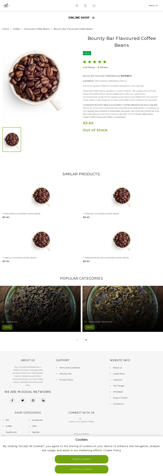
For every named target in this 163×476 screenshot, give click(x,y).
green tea (129, 111)
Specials (35, 432)
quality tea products (97, 111)
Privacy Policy (66, 379)
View (7, 327)
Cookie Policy (112, 450)
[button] (8, 78)
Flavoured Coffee (104, 117)
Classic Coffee (89, 117)
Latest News (119, 373)
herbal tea (149, 111)
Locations (117, 379)
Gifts (34, 426)
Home (6, 29)
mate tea (91, 114)
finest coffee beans (144, 114)
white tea (139, 111)
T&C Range (118, 385)
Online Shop (81, 17)
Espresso (121, 117)
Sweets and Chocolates (11, 435)
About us (117, 367)
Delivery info (65, 373)
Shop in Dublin (120, 397)
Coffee (16, 29)
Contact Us (118, 403)
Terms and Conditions (69, 367)
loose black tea (117, 111)
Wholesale (118, 391)
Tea (7, 420)
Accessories (37, 420)
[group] (35, 78)
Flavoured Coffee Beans (37, 29)
